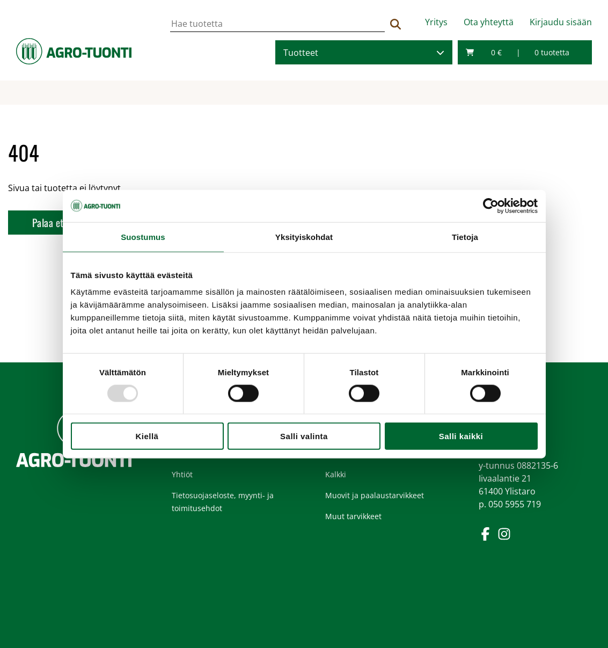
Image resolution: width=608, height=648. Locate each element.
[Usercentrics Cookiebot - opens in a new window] (491, 206)
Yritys (436, 22)
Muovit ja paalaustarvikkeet (374, 495)
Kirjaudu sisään (561, 22)
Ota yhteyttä (489, 22)
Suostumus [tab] (143, 236)
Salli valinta (304, 436)
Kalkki (335, 474)
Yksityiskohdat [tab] (304, 236)
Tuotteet (300, 53)
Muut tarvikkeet (353, 516)
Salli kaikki (461, 436)
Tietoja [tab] (465, 236)
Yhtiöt (182, 474)
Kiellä (147, 436)
